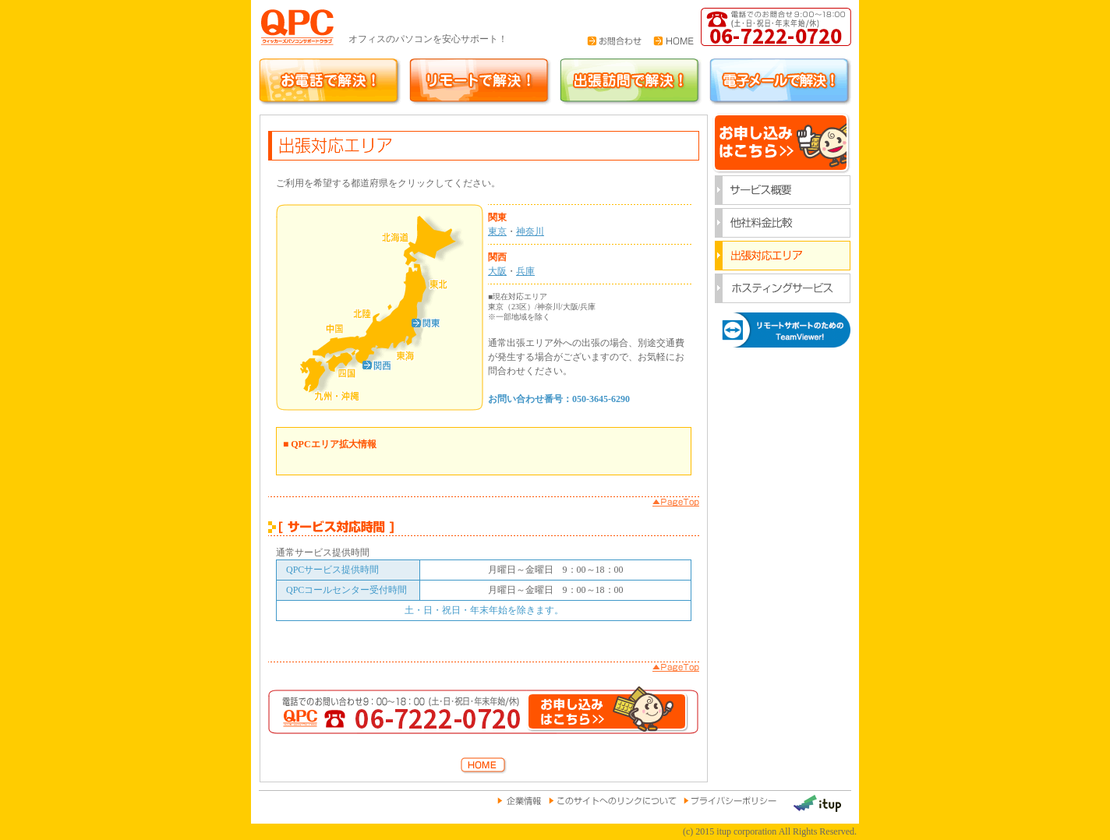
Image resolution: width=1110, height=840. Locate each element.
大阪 (497, 271)
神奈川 (530, 231)
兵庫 (525, 271)
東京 (497, 231)
